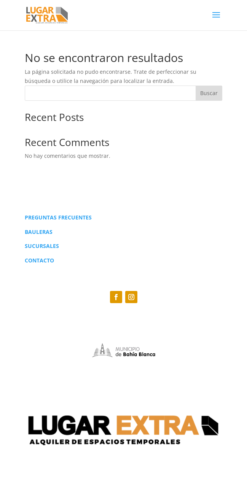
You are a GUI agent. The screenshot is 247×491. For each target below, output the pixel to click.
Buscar (209, 93)
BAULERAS (39, 231)
